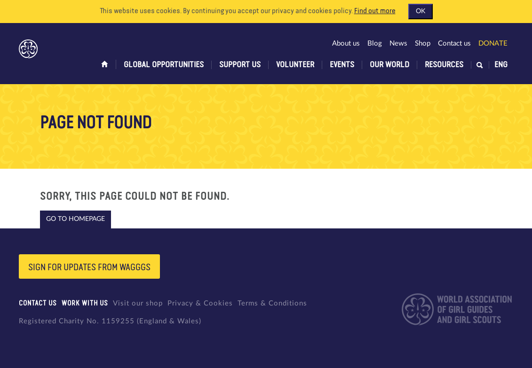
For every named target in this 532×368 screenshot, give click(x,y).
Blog (374, 43)
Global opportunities (164, 65)
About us (346, 43)
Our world (389, 65)
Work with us (85, 303)
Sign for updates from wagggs (89, 267)
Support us (240, 65)
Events (342, 65)
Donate (493, 43)
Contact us (454, 43)
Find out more (375, 11)
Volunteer (295, 65)
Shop (422, 43)
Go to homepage (75, 219)
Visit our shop (138, 303)
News (398, 43)
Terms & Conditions (272, 303)
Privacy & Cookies (200, 303)
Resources (444, 65)
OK (420, 11)
